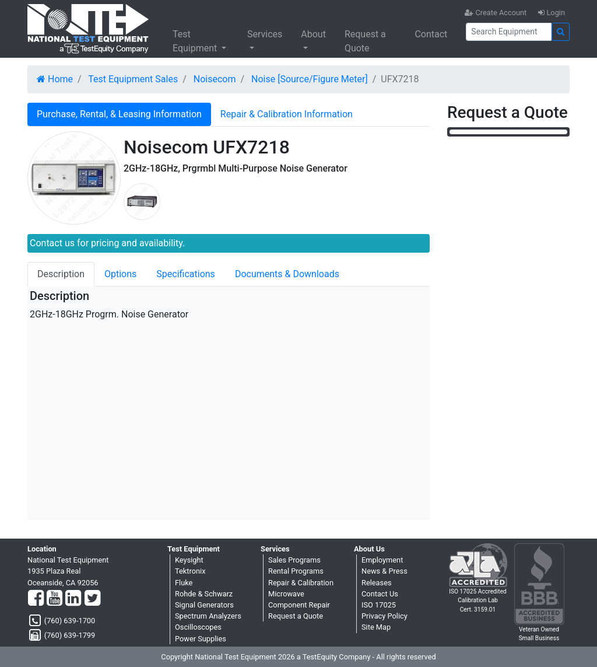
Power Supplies (200, 638)
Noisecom (215, 79)
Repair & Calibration (300, 582)
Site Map (376, 627)
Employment (382, 560)
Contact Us (379, 593)
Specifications (185, 274)
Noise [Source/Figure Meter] (309, 79)
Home (55, 79)
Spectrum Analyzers (208, 616)
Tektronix (190, 571)
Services (264, 34)
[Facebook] (35, 598)
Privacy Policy (384, 616)
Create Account (495, 12)
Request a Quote (365, 41)
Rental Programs (296, 571)
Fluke (183, 582)
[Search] (509, 32)
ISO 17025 (378, 604)
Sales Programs (294, 560)
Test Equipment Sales (133, 79)
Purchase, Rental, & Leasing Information (119, 114)
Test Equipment (196, 41)
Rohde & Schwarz (204, 593)
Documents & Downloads (287, 274)
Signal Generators (204, 604)
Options (120, 274)
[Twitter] (92, 598)
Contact (431, 34)
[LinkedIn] (73, 598)
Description (61, 274)
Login (551, 12)
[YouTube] (54, 598)
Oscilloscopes (198, 627)
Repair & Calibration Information (286, 114)
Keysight (189, 560)
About (313, 34)
